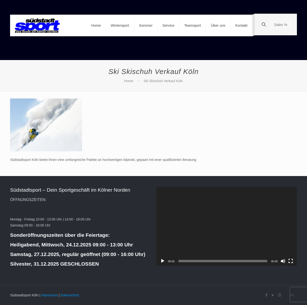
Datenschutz (70, 295)
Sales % (280, 25)
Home (128, 81)
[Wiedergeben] (162, 261)
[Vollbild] (290, 261)
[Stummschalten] (283, 261)
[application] (226, 226)
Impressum (49, 295)
